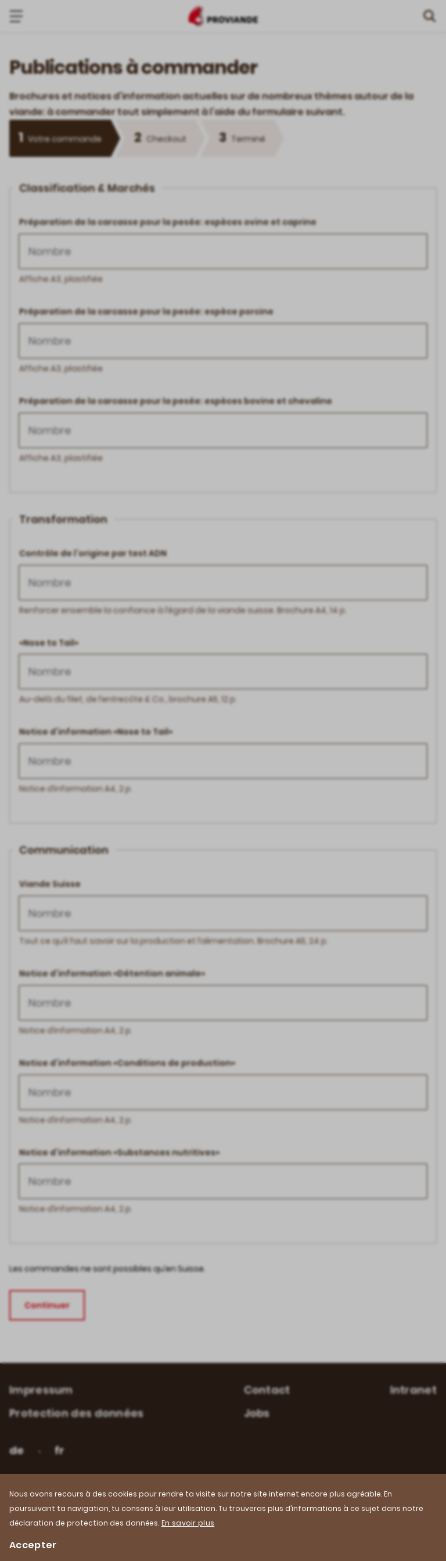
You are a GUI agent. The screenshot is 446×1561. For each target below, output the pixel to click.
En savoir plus (187, 1523)
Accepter (32, 1545)
